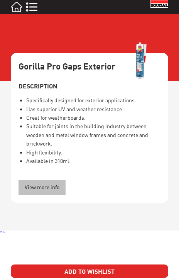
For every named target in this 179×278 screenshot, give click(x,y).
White (2, 232)
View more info (42, 187)
